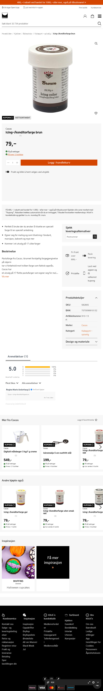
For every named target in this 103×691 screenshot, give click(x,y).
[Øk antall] (17, 162)
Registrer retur (9, 645)
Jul (24, 649)
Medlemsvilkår (51, 645)
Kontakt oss (7, 624)
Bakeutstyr (27, 33)
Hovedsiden (7, 33)
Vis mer (5, 276)
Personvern (91, 649)
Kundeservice (96, 7)
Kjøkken (17, 33)
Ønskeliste (28, 638)
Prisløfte (75, 273)
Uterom (68, 634)
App (88, 638)
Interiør (68, 631)
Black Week (28, 645)
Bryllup (26, 631)
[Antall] (13, 162)
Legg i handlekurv (59, 162)
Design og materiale (77, 341)
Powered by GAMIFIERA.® (16, 404)
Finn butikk (83, 7)
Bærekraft (91, 627)
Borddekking (71, 627)
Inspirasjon (28, 624)
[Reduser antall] (8, 162)
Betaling (6, 656)
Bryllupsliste (29, 634)
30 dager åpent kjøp (10, 7)
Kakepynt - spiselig (43, 33)
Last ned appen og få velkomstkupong (92, 273)
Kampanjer (70, 638)
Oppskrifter (28, 627)
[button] (96, 113)
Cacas (9, 128)
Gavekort (69, 624)
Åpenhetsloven (93, 652)
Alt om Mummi (30, 642)
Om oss (89, 624)
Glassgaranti (50, 634)
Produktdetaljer (75, 298)
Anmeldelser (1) (18, 356)
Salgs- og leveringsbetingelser (9, 631)
